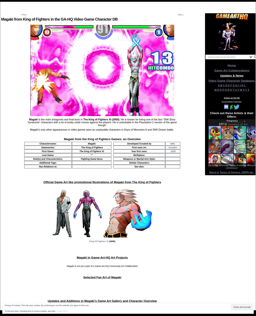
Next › (181, 14)
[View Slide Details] (231, 36)
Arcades (172, 147)
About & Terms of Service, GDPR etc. (232, 172)
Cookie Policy (62, 311)
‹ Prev (24, 14)
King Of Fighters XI (99, 241)
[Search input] (228, 57)
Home (232, 65)
